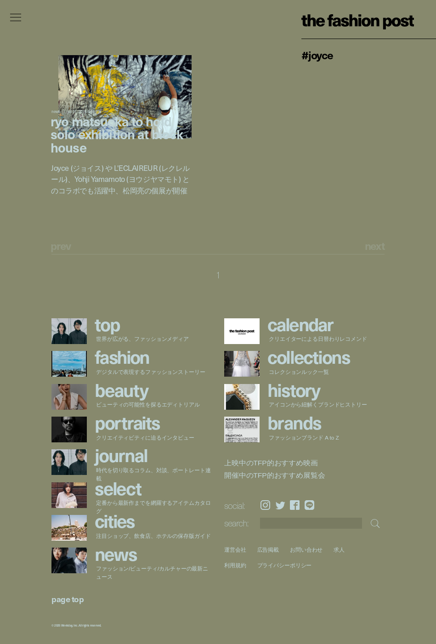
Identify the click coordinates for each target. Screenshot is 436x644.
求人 (339, 550)
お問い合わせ (306, 550)
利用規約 (235, 565)
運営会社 (235, 550)
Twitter (280, 505)
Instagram (265, 505)
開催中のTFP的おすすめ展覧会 (274, 475)
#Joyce (317, 54)
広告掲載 (268, 550)
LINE (309, 505)
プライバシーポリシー (284, 565)
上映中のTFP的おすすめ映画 (271, 462)
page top (67, 599)
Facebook (295, 505)
